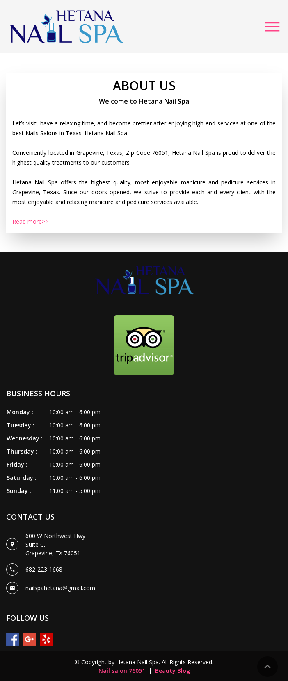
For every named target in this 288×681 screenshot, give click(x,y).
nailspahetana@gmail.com (60, 588)
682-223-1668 (43, 569)
